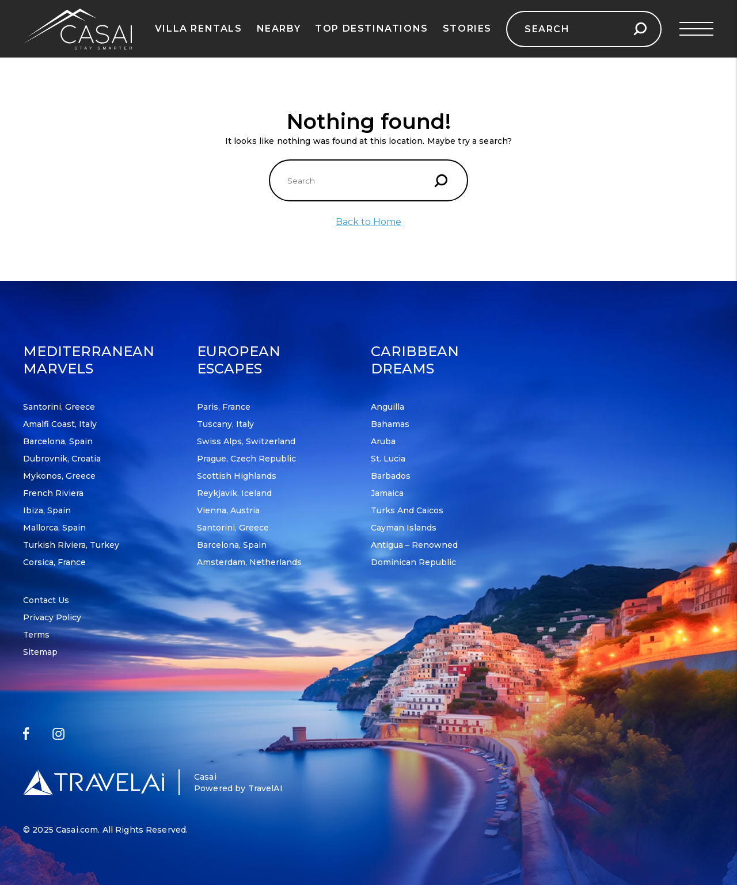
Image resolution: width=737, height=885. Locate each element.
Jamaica (387, 493)
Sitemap (40, 652)
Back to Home (368, 221)
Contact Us (46, 600)
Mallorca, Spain (54, 527)
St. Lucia (388, 458)
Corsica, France (54, 562)
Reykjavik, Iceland (234, 493)
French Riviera (53, 493)
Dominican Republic (413, 562)
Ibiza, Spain (47, 510)
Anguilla (387, 407)
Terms (36, 635)
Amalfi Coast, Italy (60, 424)
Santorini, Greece (59, 407)
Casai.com (77, 830)
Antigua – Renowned (414, 545)
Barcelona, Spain (58, 441)
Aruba (383, 441)
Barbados (391, 476)
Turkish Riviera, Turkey (71, 545)
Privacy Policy (52, 617)
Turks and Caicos (407, 510)
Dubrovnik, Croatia (62, 458)
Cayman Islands (403, 527)
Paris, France (223, 407)
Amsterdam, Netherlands (249, 562)
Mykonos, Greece (59, 476)
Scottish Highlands (236, 476)
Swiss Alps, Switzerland (246, 441)
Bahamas (390, 424)
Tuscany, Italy (225, 424)
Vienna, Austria (228, 510)
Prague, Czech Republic (246, 458)
